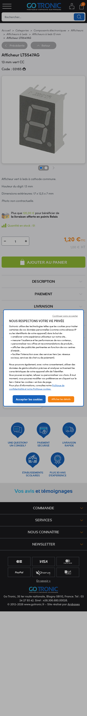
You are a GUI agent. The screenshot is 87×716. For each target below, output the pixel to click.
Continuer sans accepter (65, 315)
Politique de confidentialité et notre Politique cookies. (36, 387)
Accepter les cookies (29, 399)
